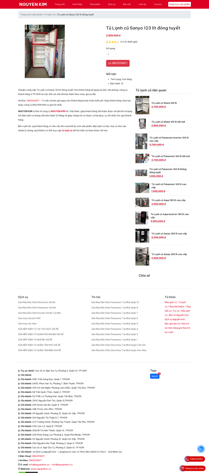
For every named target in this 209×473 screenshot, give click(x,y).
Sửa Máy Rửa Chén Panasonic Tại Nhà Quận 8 (114, 307)
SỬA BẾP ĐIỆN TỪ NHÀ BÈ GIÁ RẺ (35, 339)
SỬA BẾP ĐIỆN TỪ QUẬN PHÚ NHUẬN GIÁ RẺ (41, 334)
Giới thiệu (77, 4)
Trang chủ (60, 4)
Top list (158, 4)
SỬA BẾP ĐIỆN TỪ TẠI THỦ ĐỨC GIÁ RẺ (38, 329)
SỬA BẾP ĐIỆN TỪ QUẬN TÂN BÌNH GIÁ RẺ (39, 350)
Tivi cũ (176, 310)
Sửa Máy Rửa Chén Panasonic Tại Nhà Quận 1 (114, 339)
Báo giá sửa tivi (172, 323)
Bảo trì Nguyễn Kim (179, 315)
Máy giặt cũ (171, 302)
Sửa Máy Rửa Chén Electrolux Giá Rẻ (36, 302)
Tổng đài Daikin (176, 306)
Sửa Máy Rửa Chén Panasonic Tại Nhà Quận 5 (114, 323)
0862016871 (117, 63)
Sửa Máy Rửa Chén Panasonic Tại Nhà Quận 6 (114, 318)
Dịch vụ (111, 4)
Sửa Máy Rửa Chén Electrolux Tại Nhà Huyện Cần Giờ (118, 345)
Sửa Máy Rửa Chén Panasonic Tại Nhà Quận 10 (115, 302)
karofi (155, 375)
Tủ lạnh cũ (49, 14)
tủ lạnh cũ (67, 130)
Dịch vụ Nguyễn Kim (175, 319)
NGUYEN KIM (33, 4)
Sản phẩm (95, 4)
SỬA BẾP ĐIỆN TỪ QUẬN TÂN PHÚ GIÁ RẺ (39, 345)
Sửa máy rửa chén (27, 323)
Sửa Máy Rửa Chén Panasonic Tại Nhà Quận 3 (114, 334)
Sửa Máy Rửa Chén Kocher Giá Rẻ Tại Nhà (39, 313)
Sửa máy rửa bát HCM (29, 318)
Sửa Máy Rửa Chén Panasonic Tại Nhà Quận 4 (114, 329)
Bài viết (127, 4)
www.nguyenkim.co (41, 469)
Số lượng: (110, 48)
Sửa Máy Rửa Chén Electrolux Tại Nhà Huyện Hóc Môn (118, 350)
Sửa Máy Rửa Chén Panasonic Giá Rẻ (37, 307)
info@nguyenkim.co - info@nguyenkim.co (51, 464)
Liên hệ (142, 4)
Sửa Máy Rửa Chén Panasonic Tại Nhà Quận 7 (114, 313)
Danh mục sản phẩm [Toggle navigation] (179, 4)
